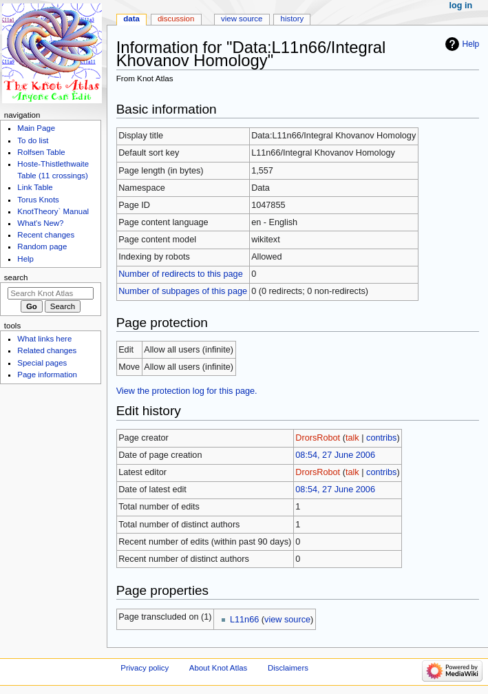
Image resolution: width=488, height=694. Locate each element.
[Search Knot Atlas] (51, 293)
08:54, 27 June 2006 (335, 455)
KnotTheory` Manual (53, 211)
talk (352, 438)
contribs (381, 438)
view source (287, 619)
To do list (32, 140)
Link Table (34, 187)
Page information (47, 374)
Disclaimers (288, 668)
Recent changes (45, 235)
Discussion (176, 18)
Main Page (36, 128)
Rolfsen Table (41, 152)
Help (471, 44)
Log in (461, 5)
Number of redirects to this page (180, 274)
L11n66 (244, 619)
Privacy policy (144, 668)
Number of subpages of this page (182, 291)
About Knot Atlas (218, 668)
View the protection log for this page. (186, 391)
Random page (42, 246)
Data (131, 18)
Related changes (46, 350)
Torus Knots (38, 200)
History (292, 18)
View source (241, 18)
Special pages (42, 363)
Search (16, 277)
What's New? (40, 223)
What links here (44, 339)
